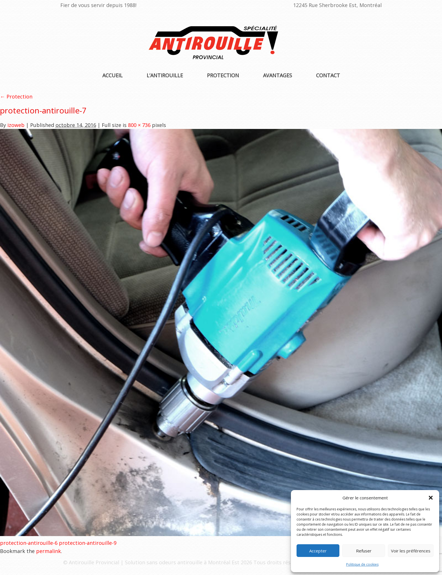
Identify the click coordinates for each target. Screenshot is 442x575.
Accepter (318, 551)
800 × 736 (139, 125)
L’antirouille (165, 75)
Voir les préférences (410, 551)
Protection (223, 75)
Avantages (277, 75)
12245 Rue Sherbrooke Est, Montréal (337, 5)
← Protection (16, 96)
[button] (431, 498)
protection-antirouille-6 (29, 542)
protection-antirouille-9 (87, 542)
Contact (328, 75)
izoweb (16, 125)
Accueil (112, 75)
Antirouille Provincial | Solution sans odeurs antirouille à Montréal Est (155, 562)
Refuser (364, 551)
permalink (48, 551)
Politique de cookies (362, 564)
